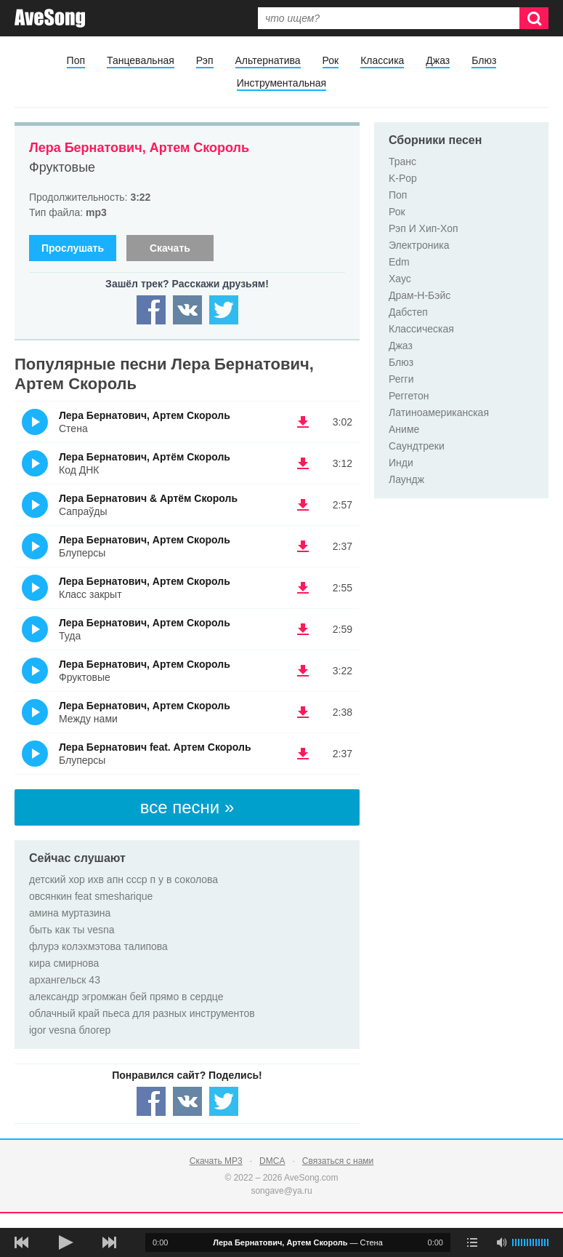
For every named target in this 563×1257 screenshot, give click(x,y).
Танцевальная (140, 60)
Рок (331, 60)
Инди (401, 462)
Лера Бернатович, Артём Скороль (144, 457)
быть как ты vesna (72, 929)
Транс (402, 161)
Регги (401, 379)
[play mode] (472, 1242)
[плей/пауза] (65, 1242)
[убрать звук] (501, 1242)
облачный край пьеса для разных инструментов (142, 1013)
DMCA (272, 1161)
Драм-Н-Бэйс (419, 295)
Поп (76, 60)
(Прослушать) (35, 422)
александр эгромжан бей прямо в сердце (126, 996)
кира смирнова (64, 963)
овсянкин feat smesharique (91, 896)
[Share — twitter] (223, 309)
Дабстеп (408, 312)
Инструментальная (281, 83)
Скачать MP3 (216, 1161)
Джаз (438, 60)
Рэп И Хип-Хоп (423, 228)
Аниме (404, 429)
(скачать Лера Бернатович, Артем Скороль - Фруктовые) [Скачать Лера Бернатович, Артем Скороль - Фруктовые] (303, 671)
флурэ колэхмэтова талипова (98, 946)
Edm (399, 262)
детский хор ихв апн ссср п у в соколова (123, 879)
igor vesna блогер (69, 1030)
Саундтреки (417, 446)
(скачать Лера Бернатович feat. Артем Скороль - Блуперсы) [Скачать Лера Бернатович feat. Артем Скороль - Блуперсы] (303, 754)
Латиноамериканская (439, 412)
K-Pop (403, 178)
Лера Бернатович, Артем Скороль (139, 147)
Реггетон (409, 396)
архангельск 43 (64, 980)
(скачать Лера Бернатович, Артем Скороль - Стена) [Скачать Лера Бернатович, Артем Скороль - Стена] (303, 422)
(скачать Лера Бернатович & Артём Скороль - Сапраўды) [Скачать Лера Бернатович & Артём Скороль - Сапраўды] (303, 505)
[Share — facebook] (151, 309)
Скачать (170, 248)
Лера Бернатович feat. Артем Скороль (155, 747)
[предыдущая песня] (22, 1242)
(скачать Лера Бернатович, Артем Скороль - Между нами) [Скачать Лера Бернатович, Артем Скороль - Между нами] (303, 712)
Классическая (421, 329)
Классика (382, 60)
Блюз (483, 60)
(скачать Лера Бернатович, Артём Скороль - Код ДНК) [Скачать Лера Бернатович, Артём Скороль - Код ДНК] (303, 463)
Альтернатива (268, 60)
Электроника (419, 245)
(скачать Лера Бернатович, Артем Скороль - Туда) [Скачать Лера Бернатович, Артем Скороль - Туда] (303, 629)
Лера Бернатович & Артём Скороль (148, 498)
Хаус (400, 278)
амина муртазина (69, 913)
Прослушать (72, 248)
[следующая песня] (109, 1242)
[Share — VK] (187, 309)
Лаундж (406, 479)
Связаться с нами (337, 1161)
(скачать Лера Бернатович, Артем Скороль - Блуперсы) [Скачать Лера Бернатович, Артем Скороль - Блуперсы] (303, 546)
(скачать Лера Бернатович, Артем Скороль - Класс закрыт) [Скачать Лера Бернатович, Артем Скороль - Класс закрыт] (303, 588)
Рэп (205, 60)
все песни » (187, 807)
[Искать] (533, 18)
